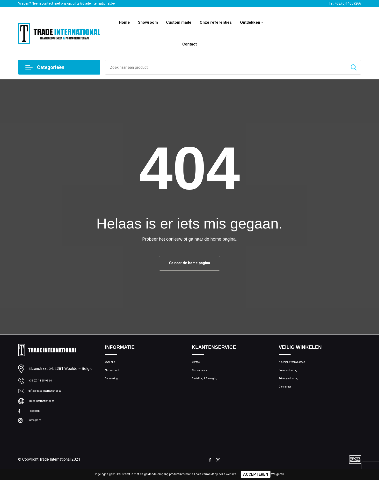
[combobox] (225, 67)
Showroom (148, 22)
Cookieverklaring (292, 375)
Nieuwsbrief (114, 375)
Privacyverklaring (292, 385)
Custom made (178, 22)
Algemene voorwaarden (297, 364)
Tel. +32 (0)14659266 (345, 3)
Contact (189, 44)
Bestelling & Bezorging (209, 385)
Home (124, 22)
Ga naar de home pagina (189, 263)
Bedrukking (113, 385)
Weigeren (277, 474)
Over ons (112, 364)
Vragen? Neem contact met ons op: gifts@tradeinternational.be (66, 3)
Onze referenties (216, 22)
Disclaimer (287, 396)
